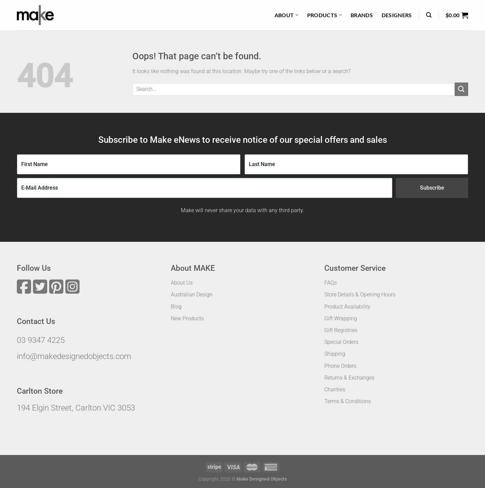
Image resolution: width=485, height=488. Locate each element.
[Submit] (461, 89)
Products (324, 15)
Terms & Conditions (347, 401)
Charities (334, 389)
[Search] (428, 15)
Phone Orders (340, 366)
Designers (397, 15)
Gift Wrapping (340, 318)
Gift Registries (340, 330)
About (286, 15)
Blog (176, 306)
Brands (362, 15)
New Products (187, 318)
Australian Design (192, 294)
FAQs (330, 283)
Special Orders (341, 342)
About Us (182, 283)
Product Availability (347, 306)
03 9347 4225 (41, 340)
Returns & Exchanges (349, 378)
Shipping (334, 354)
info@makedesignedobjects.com (74, 356)
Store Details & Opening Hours (359, 294)
